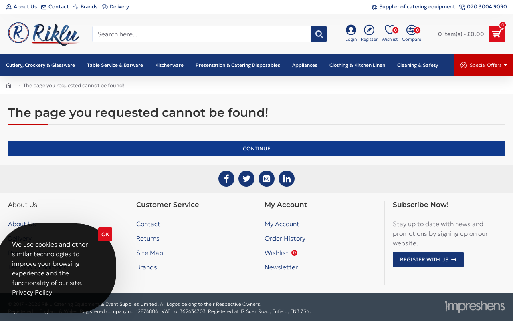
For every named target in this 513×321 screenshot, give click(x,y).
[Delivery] (115, 7)
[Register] (369, 34)
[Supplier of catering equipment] (413, 7)
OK (105, 234)
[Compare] (411, 34)
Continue (257, 148)
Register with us (424, 259)
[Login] (351, 34)
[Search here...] (319, 34)
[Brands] (85, 7)
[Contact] (55, 7)
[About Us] (21, 7)
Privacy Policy (32, 292)
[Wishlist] (390, 34)
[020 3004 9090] (483, 7)
